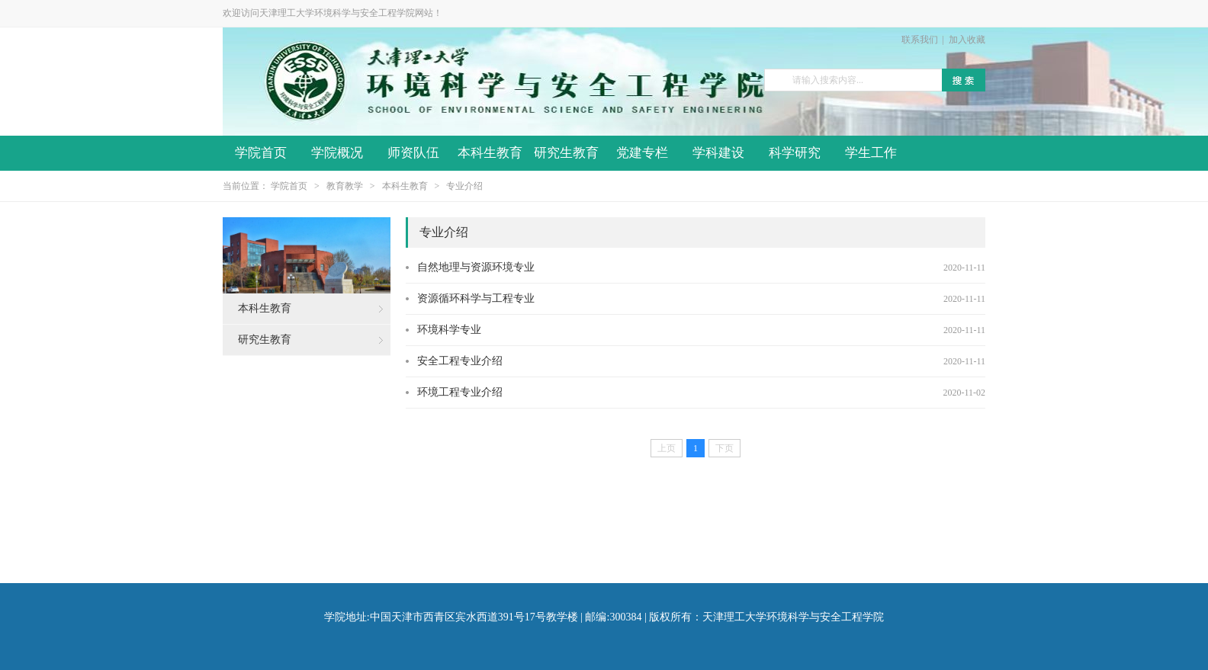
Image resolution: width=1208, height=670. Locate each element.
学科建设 (718, 153)
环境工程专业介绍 (460, 392)
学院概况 (337, 153)
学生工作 (871, 153)
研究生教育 (566, 153)
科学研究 (795, 153)
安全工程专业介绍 (460, 361)
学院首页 (261, 153)
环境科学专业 (449, 329)
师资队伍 (413, 153)
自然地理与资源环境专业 (476, 267)
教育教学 (344, 186)
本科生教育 (490, 153)
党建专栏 (642, 153)
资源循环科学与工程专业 (476, 298)
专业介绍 (464, 186)
